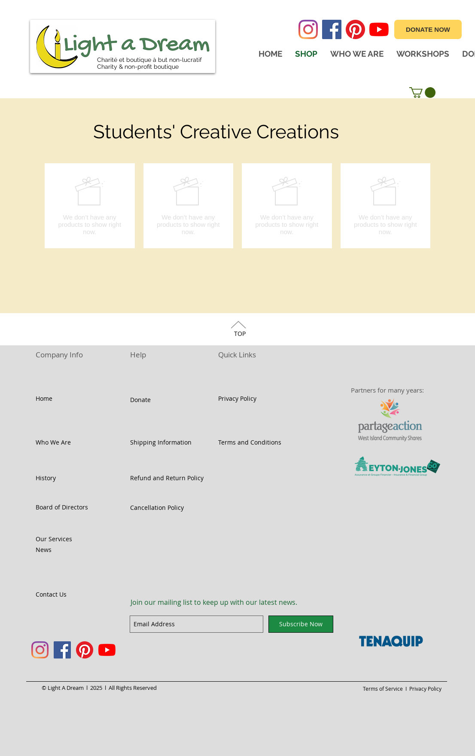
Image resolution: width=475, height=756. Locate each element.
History (46, 478)
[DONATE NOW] (428, 29)
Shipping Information (161, 442)
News (44, 550)
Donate (140, 400)
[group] (237, 205)
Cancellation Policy (157, 507)
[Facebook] (331, 29)
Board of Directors (62, 507)
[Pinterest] (355, 29)
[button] (422, 92)
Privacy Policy (237, 398)
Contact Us (51, 594)
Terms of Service (383, 688)
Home (44, 398)
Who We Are (53, 442)
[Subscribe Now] (300, 624)
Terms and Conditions (249, 442)
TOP (240, 333)
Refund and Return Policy (167, 478)
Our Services (54, 539)
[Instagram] (308, 29)
